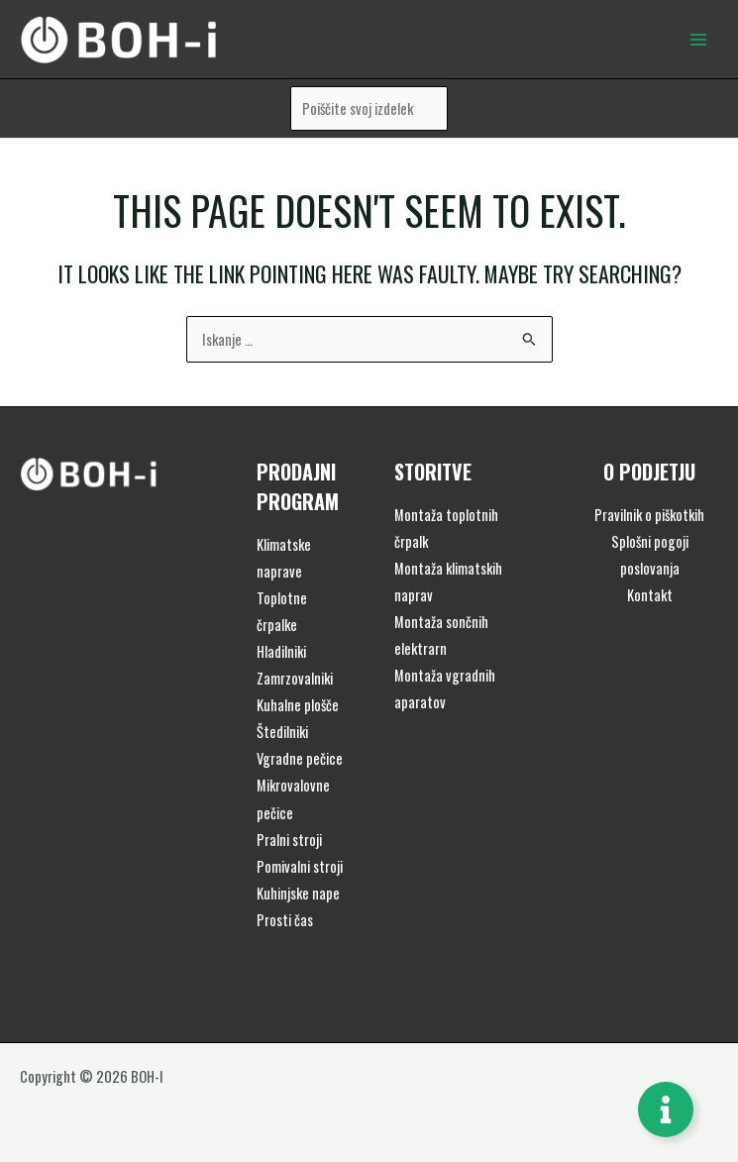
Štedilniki (282, 731)
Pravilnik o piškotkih (649, 514)
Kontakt (650, 594)
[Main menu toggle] (698, 38)
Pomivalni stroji (300, 866)
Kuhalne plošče (298, 704)
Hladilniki (281, 651)
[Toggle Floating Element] (665, 1109)
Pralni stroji (289, 839)
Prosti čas (285, 919)
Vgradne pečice (300, 758)
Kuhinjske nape (298, 893)
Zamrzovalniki (295, 678)
